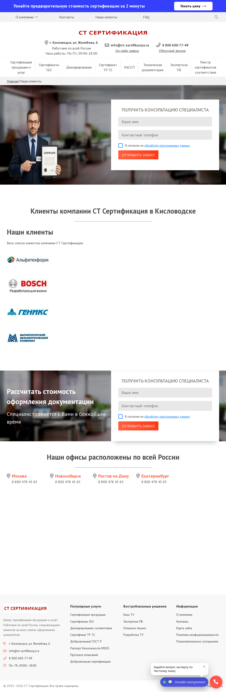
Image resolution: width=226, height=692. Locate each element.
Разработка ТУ (133, 635)
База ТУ (128, 615)
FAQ (146, 17)
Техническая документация (152, 67)
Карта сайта (184, 628)
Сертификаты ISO (49, 67)
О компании (25, 17)
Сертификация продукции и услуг (21, 67)
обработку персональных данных (167, 146)
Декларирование (79, 67)
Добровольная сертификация (90, 662)
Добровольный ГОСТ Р (86, 642)
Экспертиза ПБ (179, 67)
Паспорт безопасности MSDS (89, 648)
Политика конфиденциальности (197, 635)
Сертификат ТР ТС (108, 67)
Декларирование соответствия (91, 628)
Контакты (66, 17)
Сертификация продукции (87, 615)
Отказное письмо (134, 628)
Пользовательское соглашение (197, 642)
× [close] (204, 666)
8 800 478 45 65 (24, 482)
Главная (12, 81)
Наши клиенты (106, 17)
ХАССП (129, 67)
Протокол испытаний (84, 655)
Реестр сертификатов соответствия (205, 67)
